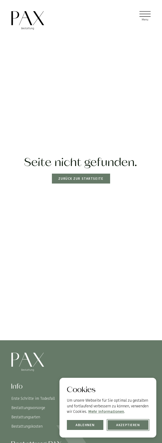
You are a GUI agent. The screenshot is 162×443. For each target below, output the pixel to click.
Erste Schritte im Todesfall (33, 398)
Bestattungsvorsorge (28, 407)
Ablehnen (85, 425)
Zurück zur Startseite (81, 178)
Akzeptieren (128, 425)
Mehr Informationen (106, 411)
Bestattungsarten (25, 417)
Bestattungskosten (27, 426)
